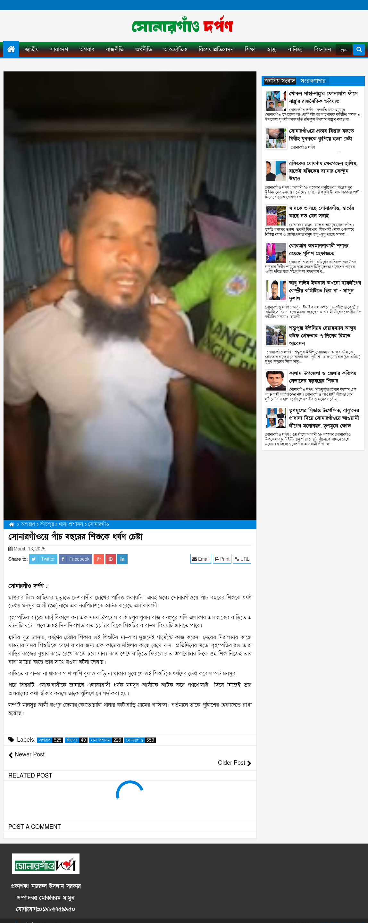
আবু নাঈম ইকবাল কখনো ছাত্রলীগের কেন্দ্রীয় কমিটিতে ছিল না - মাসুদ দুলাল (325, 290)
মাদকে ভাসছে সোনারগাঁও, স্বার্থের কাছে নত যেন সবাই (321, 212)
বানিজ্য (295, 49)
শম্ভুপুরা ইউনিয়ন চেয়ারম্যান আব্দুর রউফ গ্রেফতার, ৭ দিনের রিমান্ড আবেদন (322, 336)
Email (201, 559)
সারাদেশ (59, 49)
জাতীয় (32, 49)
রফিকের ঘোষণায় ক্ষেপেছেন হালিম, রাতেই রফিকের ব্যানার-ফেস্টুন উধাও (323, 171)
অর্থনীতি (143, 49)
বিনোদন (322, 49)
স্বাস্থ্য (272, 49)
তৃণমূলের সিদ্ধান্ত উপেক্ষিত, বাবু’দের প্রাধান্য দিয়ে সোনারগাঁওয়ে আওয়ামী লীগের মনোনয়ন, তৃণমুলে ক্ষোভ (324, 418)
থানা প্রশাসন (107, 740)
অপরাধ (87, 49)
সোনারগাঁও (141, 740)
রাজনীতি (115, 49)
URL (242, 559)
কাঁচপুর (77, 740)
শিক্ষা (250, 49)
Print (222, 559)
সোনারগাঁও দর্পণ (16, 916)
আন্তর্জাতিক (175, 49)
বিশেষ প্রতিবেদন (216, 49)
